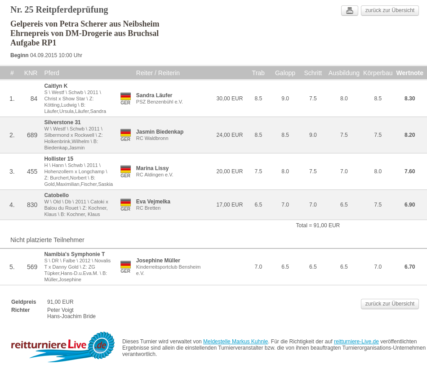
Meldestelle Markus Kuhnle (235, 341)
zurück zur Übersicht (389, 10)
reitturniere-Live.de (356, 341)
